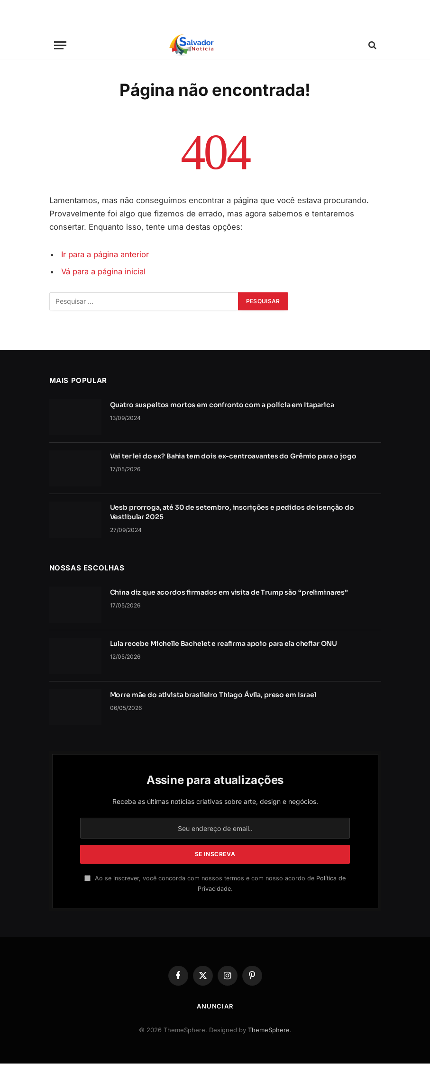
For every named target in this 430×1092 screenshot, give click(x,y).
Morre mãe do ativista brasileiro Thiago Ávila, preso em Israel (213, 695)
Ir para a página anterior (105, 254)
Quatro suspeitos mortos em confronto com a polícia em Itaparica (222, 405)
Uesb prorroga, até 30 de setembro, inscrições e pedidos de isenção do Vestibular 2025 (232, 512)
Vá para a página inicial (103, 271)
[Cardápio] (60, 45)
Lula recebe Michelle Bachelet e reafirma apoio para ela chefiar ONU (224, 643)
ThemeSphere (269, 1030)
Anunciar (215, 1006)
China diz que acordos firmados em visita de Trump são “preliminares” (229, 592)
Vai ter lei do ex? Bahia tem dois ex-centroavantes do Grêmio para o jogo (233, 456)
